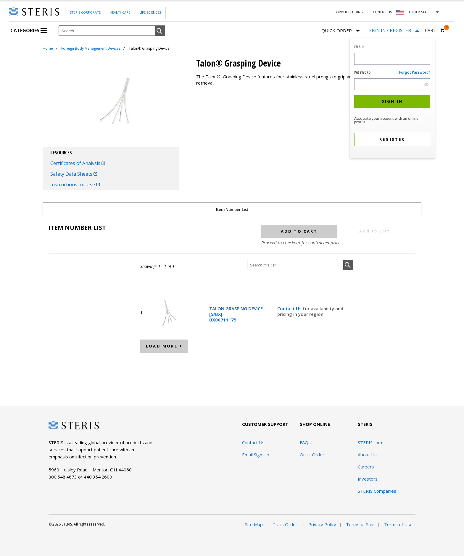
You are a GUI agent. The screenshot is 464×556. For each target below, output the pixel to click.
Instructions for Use (75, 184)
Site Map (254, 524)
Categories (28, 30)
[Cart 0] (435, 30)
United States (420, 12)
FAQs (305, 442)
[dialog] (392, 98)
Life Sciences (150, 12)
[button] (160, 31)
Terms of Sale (360, 524)
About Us (367, 455)
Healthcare (120, 12)
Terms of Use (398, 524)
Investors (368, 479)
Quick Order (340, 30)
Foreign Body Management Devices (90, 48)
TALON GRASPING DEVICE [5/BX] (236, 314)
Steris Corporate (85, 12)
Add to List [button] (374, 231)
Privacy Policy (322, 524)
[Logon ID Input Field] (392, 59)
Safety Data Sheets (73, 174)
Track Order (286, 524)
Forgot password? (414, 72)
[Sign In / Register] (394, 30)
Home (48, 48)
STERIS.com (370, 442)
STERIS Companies (377, 491)
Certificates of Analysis (77, 163)
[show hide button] (426, 84)
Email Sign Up (255, 455)
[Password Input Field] (392, 84)
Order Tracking (349, 12)
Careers (366, 467)
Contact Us (382, 12)
